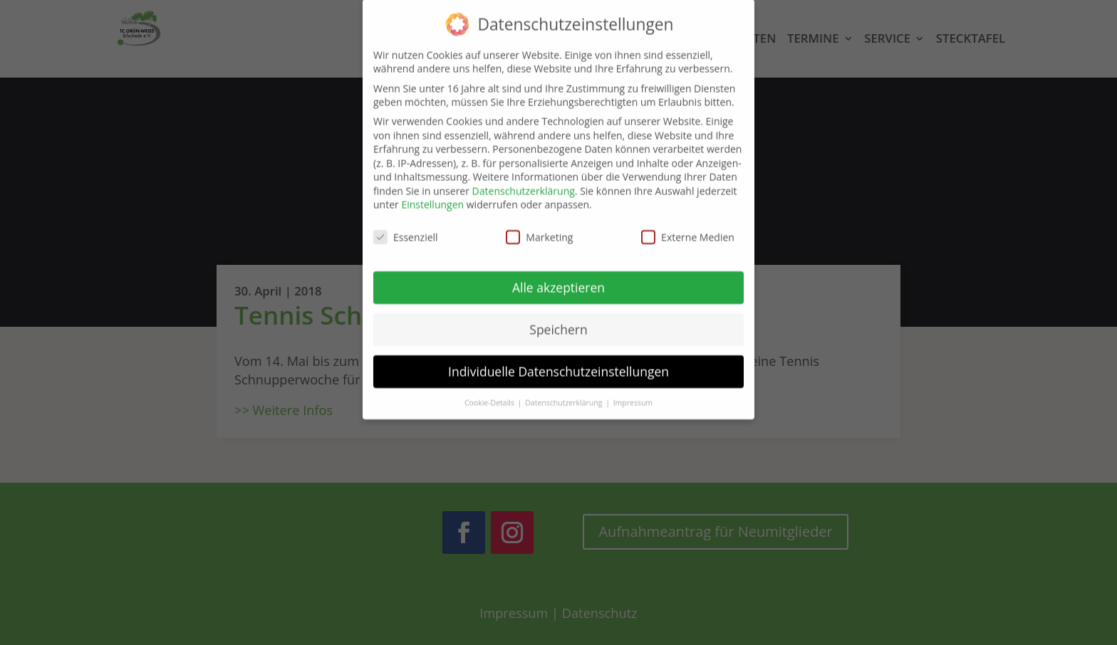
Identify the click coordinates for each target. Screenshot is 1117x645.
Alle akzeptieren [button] (558, 277)
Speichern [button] (558, 319)
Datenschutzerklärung (523, 180)
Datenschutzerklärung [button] (564, 392)
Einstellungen (432, 194)
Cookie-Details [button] (490, 392)
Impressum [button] (633, 392)
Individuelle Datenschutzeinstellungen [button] (558, 360)
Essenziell (405, 227)
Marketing (539, 227)
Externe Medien (687, 227)
